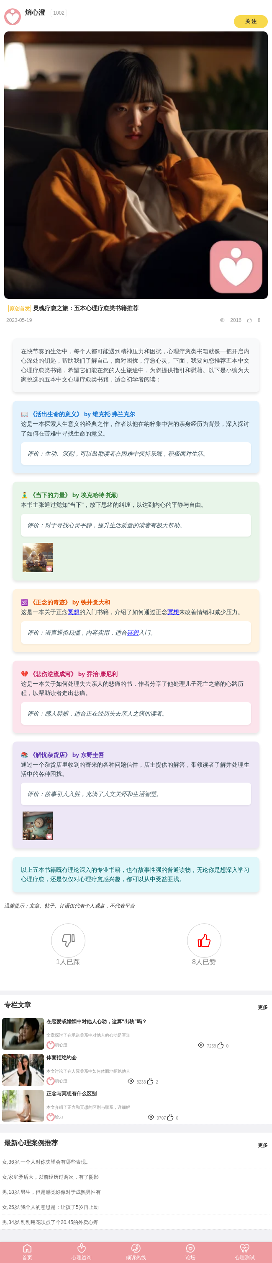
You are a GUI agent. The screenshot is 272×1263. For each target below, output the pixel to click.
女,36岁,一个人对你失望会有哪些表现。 (46, 1162)
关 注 (251, 21)
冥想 (74, 612)
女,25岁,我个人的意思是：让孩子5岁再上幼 (50, 1207)
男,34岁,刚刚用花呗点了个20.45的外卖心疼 (50, 1222)
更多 (263, 1007)
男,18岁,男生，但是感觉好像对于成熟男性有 (51, 1192)
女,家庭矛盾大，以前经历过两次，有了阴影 (50, 1177)
